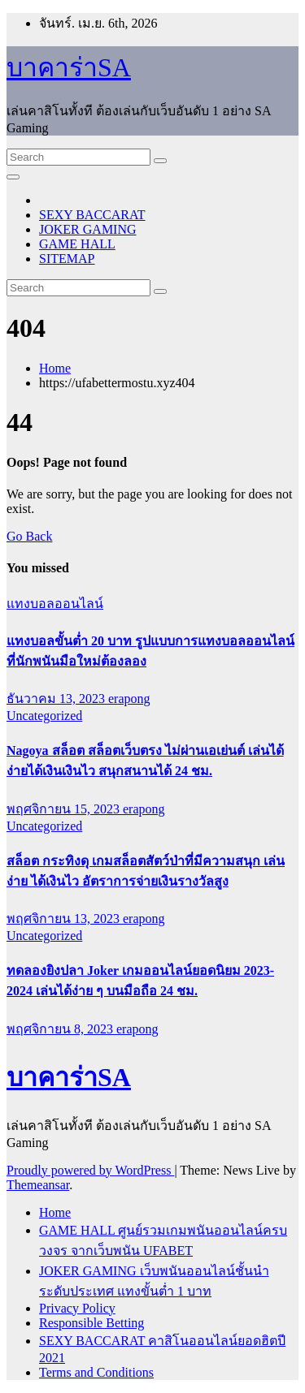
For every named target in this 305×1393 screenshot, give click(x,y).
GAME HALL (77, 244)
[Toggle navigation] (13, 177)
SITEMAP (66, 258)
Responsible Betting (91, 1323)
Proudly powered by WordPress (90, 1170)
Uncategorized (44, 715)
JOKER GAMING (88, 229)
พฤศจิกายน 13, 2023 (65, 918)
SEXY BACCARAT (92, 215)
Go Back (29, 536)
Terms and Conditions (96, 1372)
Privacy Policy (77, 1308)
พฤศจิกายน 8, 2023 (61, 1029)
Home (55, 368)
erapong (129, 698)
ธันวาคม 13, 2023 (57, 698)
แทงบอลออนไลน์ (55, 603)
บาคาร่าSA (69, 67)
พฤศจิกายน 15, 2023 (65, 809)
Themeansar (38, 1185)
